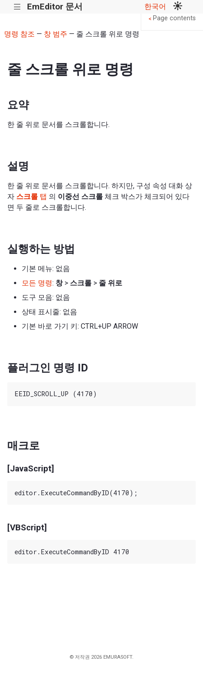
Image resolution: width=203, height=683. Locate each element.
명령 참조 (19, 34)
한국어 (155, 6)
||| (17, 7)
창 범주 (55, 34)
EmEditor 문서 (55, 6)
